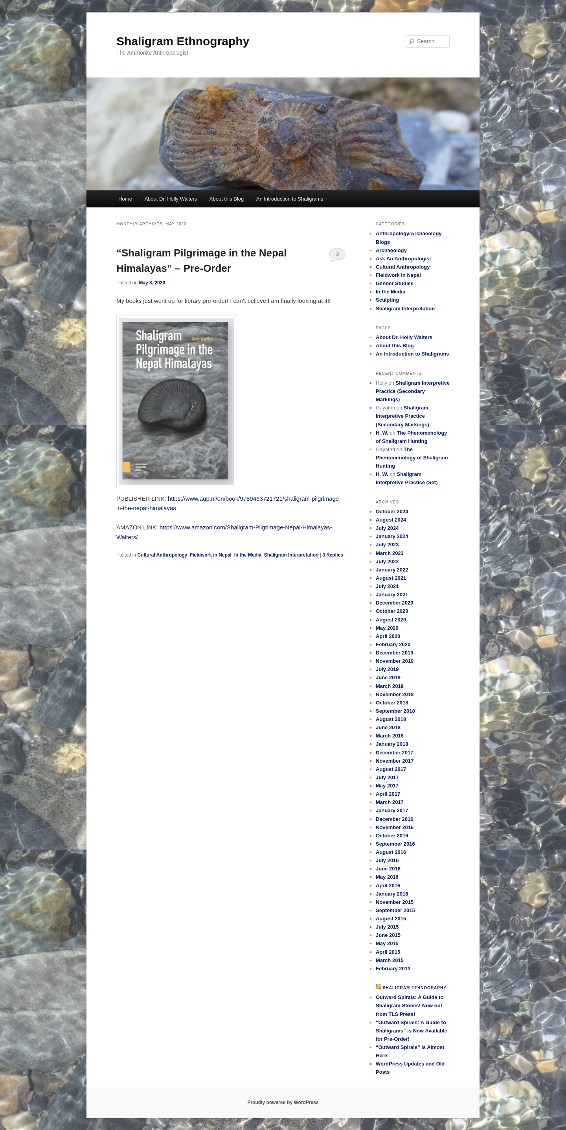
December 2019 (394, 653)
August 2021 (391, 578)
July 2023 (387, 544)
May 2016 (387, 877)
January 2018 (392, 744)
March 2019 (390, 686)
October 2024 (392, 511)
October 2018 (392, 703)
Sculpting (387, 300)
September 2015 (395, 910)
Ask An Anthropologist (403, 259)
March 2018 (390, 736)
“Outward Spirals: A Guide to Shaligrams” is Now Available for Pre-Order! (411, 1030)
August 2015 (391, 919)
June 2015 (388, 935)
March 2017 (390, 802)
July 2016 (387, 860)
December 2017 (394, 753)
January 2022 (392, 570)
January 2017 (392, 810)
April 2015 (388, 952)
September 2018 (395, 711)
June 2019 (388, 677)
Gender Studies (394, 283)
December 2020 (394, 603)
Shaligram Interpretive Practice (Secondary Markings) (413, 391)
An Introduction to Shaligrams (289, 199)
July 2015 (387, 927)
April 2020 (388, 636)
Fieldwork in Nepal (211, 555)
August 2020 (391, 620)
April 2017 (388, 794)
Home (125, 199)
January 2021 (392, 594)
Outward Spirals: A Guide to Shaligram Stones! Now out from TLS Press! (409, 1005)
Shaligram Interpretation (291, 555)
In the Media (247, 555)
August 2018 (391, 719)
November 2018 (394, 694)
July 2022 (387, 561)
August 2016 (391, 852)
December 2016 (394, 819)
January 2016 (392, 894)
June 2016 (388, 869)
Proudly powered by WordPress (282, 1102)
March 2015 (390, 960)
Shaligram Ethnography (182, 41)
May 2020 (387, 628)
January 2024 (392, 536)
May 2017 (387, 786)
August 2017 (391, 769)
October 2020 (392, 611)
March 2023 (390, 553)
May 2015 (387, 943)
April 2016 (388, 886)
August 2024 (391, 520)
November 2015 (394, 902)
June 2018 (388, 727)
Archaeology (391, 250)
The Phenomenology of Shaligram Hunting (412, 457)
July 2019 (387, 669)
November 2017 (394, 761)
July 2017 (387, 777)
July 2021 (387, 586)
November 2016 (394, 827)
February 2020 (393, 644)
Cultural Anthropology (162, 555)
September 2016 (395, 844)
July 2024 (387, 528)
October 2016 (392, 836)
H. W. (382, 433)
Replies (332, 555)
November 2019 (394, 661)
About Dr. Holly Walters (170, 199)
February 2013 (393, 968)
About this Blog (226, 199)
